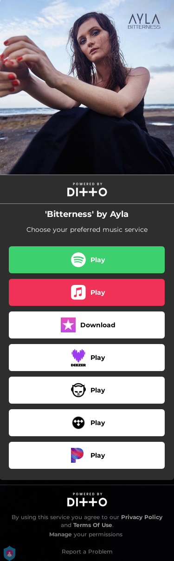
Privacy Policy (141, 517)
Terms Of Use (92, 524)
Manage (60, 534)
